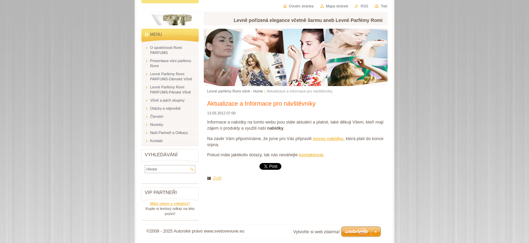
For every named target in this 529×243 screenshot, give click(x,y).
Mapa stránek (337, 6)
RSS (364, 6)
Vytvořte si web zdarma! (316, 231)
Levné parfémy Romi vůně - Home (235, 91)
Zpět (217, 178)
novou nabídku (328, 138)
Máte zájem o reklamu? (170, 203)
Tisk (384, 6)
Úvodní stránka (301, 6)
